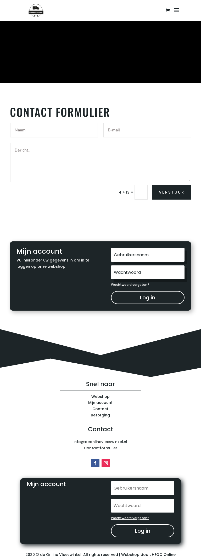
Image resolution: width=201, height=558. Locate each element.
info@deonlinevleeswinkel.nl (100, 441)
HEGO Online (164, 554)
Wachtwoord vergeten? (130, 284)
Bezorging (100, 415)
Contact (100, 408)
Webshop (100, 396)
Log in (147, 297)
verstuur (172, 192)
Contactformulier (100, 448)
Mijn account (100, 402)
